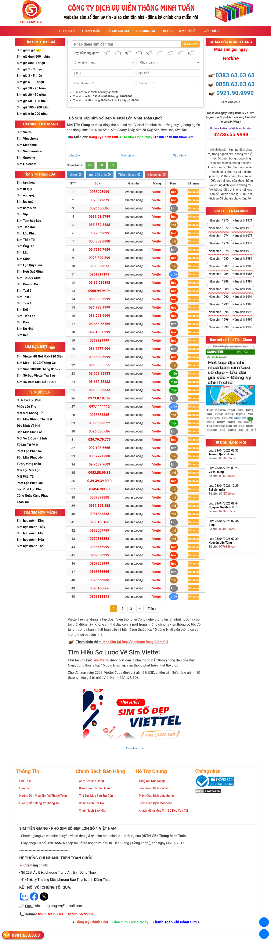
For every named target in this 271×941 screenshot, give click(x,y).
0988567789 (99, 530)
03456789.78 (99, 489)
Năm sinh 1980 (218, 258)
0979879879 (99, 200)
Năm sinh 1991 (242, 296)
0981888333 (99, 514)
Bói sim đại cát (118, 31)
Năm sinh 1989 (242, 289)
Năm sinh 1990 (218, 296)
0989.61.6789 (99, 217)
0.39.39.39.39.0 (99, 481)
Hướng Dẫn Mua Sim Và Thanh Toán (43, 795)
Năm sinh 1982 (218, 266)
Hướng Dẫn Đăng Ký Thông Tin (39, 803)
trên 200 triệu (100, 174)
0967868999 (99, 563)
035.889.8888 (99, 225)
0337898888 (99, 497)
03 (112, 165)
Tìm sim (190, 44)
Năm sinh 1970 (218, 220)
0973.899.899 (99, 258)
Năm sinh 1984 (218, 274)
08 (101, 165)
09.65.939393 (99, 283)
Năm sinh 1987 (242, 281)
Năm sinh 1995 (242, 312)
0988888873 (99, 266)
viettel (75, 174)
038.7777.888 (99, 456)
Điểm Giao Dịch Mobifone (155, 803)
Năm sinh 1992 (218, 304)
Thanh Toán (91, 31)
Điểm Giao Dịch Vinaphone (156, 795)
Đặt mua (193, 191)
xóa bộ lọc (157, 174)
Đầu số (74, 155)
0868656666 (99, 572)
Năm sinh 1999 (242, 327)
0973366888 (99, 580)
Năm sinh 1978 (218, 251)
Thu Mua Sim (145, 31)
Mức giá (127, 155)
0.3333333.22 (99, 423)
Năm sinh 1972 (218, 228)
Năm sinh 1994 (218, 312)
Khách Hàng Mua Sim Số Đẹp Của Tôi (163, 810)
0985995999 (99, 192)
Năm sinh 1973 (242, 228)
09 (90, 165)
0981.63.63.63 (26, 935)
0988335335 (99, 415)
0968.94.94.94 (99, 291)
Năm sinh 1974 (218, 235)
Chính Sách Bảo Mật (92, 810)
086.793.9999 (99, 307)
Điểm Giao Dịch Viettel (153, 788)
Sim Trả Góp (188, 31)
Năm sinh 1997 (242, 319)
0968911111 (99, 597)
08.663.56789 (99, 324)
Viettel (157, 192)
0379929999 (99, 340)
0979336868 (99, 539)
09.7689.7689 (99, 250)
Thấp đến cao (129, 174)
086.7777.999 (99, 349)
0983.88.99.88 (99, 473)
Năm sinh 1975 (242, 235)
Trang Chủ (67, 31)
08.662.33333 (99, 382)
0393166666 (99, 588)
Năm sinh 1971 (242, 220)
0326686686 (99, 208)
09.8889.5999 (99, 357)
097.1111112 (99, 407)
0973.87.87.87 (99, 398)
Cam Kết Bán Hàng (91, 781)
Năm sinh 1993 (242, 304)
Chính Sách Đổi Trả (91, 803)
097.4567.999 (99, 332)
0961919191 (99, 274)
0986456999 (99, 547)
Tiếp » (152, 609)
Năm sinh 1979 (242, 251)
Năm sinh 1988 (218, 289)
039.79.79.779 (99, 440)
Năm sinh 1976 (218, 243)
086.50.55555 (99, 365)
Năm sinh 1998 (218, 327)
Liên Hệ (24, 788)
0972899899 (99, 233)
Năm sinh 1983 (242, 266)
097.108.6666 (99, 448)
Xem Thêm (133, 748)
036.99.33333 (99, 390)
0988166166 (99, 522)
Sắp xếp (179, 155)
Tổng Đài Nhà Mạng (152, 781)
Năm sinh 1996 (218, 319)
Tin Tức (167, 31)
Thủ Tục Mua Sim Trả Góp (96, 795)
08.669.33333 (99, 373)
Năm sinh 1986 (218, 281)
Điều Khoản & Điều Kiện (94, 788)
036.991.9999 (99, 316)
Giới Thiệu (211, 31)
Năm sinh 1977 (242, 243)
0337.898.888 (99, 506)
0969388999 (99, 555)
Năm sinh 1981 (242, 258)
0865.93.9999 (99, 299)
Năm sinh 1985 (242, 274)
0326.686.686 (99, 431)
